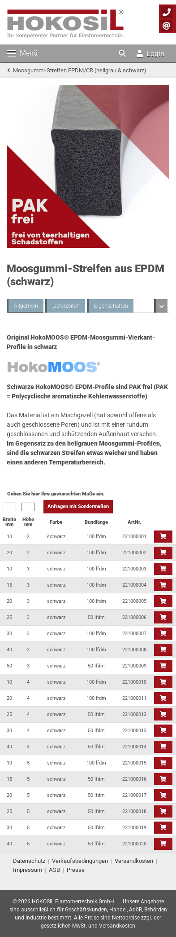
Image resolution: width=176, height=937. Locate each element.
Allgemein (26, 306)
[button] (123, 53)
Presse (76, 869)
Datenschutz (29, 860)
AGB (54, 869)
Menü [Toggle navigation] (22, 53)
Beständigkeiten (120, 306)
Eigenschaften (69, 306)
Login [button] (150, 53)
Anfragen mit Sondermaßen (78, 506)
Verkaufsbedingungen (80, 860)
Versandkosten (134, 860)
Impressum (27, 869)
